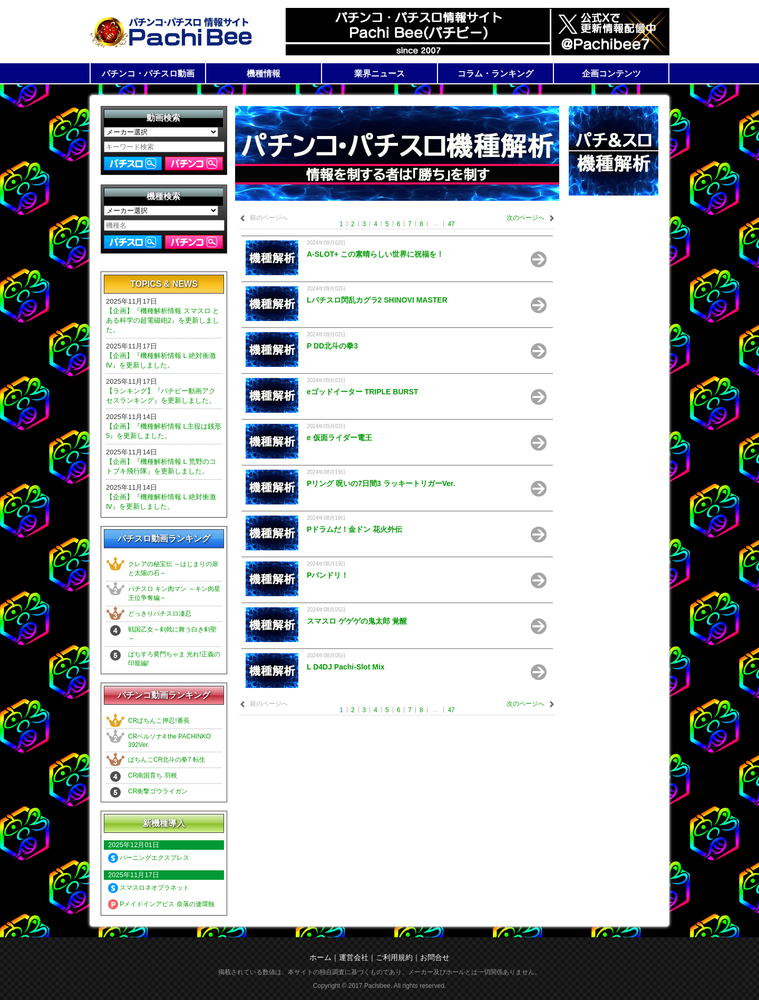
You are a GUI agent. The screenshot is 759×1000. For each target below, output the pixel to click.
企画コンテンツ (611, 73)
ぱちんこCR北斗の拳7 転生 (167, 759)
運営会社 (353, 957)
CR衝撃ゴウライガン (158, 791)
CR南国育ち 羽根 (152, 775)
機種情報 (263, 73)
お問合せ (435, 957)
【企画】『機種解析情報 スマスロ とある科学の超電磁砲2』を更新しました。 (162, 320)
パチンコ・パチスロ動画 (148, 73)
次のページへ (525, 217)
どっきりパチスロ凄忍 (159, 613)
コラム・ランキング (495, 73)
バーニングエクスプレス (148, 857)
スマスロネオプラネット (148, 887)
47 (450, 224)
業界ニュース (379, 73)
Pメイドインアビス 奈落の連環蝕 (161, 904)
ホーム (320, 957)
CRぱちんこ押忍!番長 (159, 720)
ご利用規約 (394, 957)
